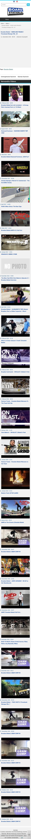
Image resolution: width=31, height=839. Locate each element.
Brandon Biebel (8, 69)
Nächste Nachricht (23, 76)
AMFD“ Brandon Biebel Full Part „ (11, 612)
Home (2, 23)
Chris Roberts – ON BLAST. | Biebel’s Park (13, 432)
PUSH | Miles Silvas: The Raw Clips (11, 206)
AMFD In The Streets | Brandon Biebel (12, 522)
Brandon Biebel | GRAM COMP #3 (10, 792)
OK (22, 837)
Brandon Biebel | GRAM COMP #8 (10, 673)
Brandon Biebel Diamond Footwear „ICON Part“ (15, 157)
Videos (7, 23)
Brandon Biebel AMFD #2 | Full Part (11, 230)
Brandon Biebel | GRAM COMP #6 (10, 733)
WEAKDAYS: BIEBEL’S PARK (9, 254)
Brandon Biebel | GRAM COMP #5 (10, 763)
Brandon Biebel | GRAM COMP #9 (10, 551)
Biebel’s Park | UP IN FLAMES (9, 493)
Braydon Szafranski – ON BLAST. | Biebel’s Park (15, 372)
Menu (15, 19)
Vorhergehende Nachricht (8, 76)
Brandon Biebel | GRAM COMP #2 (10, 821)
